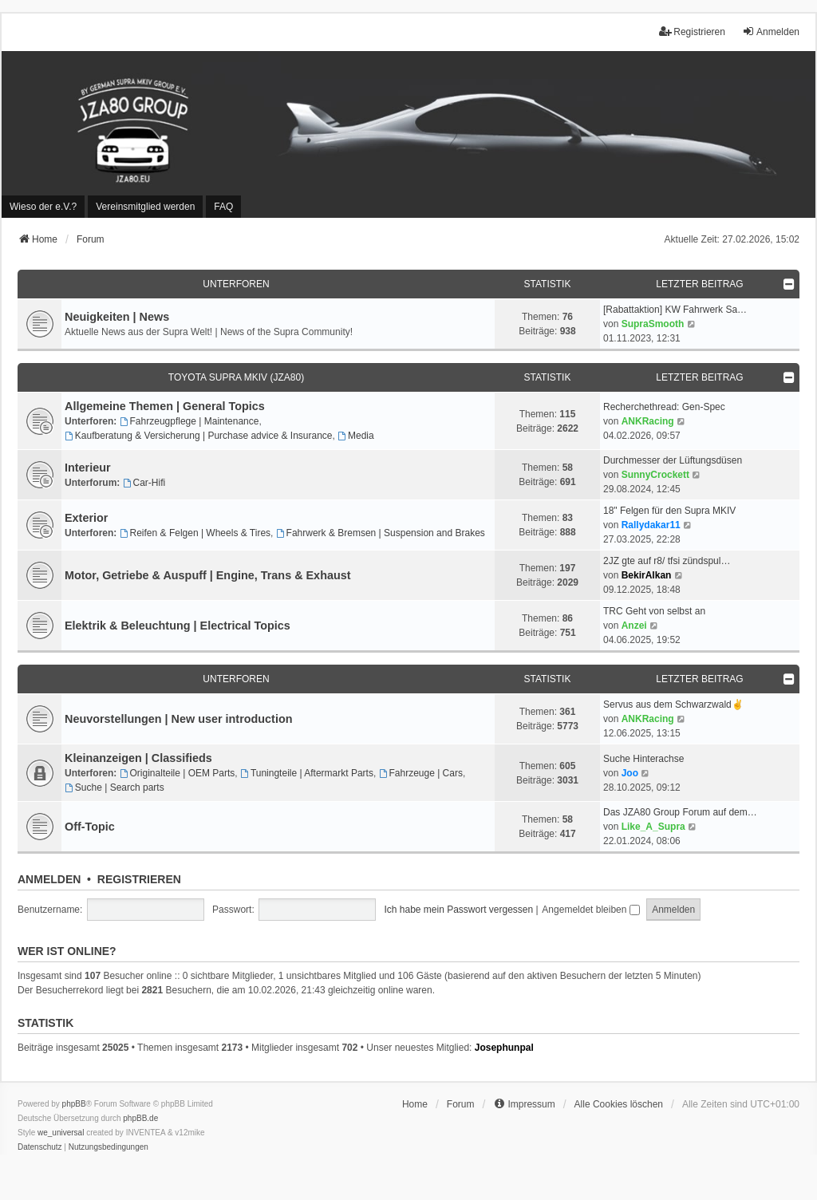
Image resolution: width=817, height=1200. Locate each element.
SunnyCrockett (655, 474)
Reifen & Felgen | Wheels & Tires (195, 533)
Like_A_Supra (653, 826)
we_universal (60, 1132)
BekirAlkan (647, 575)
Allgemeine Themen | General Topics (165, 406)
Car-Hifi (144, 482)
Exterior (86, 517)
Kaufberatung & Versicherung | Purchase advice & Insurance (199, 435)
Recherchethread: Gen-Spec (664, 406)
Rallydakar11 (651, 525)
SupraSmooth (653, 324)
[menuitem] (43, 206)
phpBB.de (140, 1118)
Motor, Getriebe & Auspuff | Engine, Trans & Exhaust (208, 575)
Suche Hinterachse (643, 758)
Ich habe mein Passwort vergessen (458, 909)
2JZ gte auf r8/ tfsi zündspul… (666, 560)
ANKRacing (648, 421)
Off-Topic (90, 826)
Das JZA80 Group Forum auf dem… (680, 812)
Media (355, 435)
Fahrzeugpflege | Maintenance (189, 421)
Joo (630, 773)
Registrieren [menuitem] (692, 32)
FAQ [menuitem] (223, 206)
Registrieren (139, 879)
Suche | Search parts (114, 787)
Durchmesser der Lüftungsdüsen (672, 460)
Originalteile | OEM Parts (177, 773)
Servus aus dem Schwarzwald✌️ (673, 704)
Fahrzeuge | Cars (421, 773)
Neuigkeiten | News (117, 316)
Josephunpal (504, 1047)
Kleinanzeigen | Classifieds (138, 758)
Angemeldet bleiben (590, 909)
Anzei (634, 625)
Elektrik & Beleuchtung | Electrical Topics (177, 625)
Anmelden (49, 879)
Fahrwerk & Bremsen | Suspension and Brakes (380, 533)
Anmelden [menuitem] (770, 32)
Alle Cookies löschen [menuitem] (618, 1104)
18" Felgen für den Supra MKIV (669, 510)
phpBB (74, 1103)
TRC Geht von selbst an (654, 611)
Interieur (88, 467)
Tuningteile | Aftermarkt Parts (306, 773)
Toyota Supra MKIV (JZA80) (236, 377)
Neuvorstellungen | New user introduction (178, 718)
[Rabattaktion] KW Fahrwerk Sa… (675, 309)
